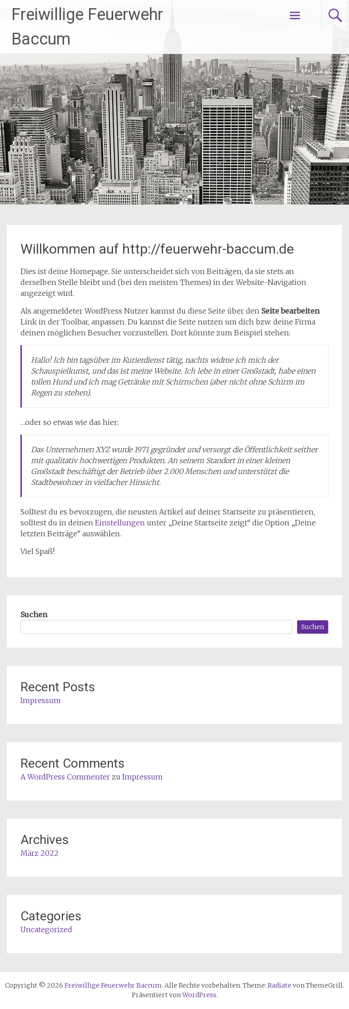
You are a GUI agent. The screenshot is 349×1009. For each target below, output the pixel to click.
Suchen (33, 614)
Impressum (40, 700)
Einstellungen (120, 522)
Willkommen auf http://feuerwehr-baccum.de (157, 249)
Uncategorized (46, 929)
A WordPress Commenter (65, 776)
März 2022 (39, 853)
